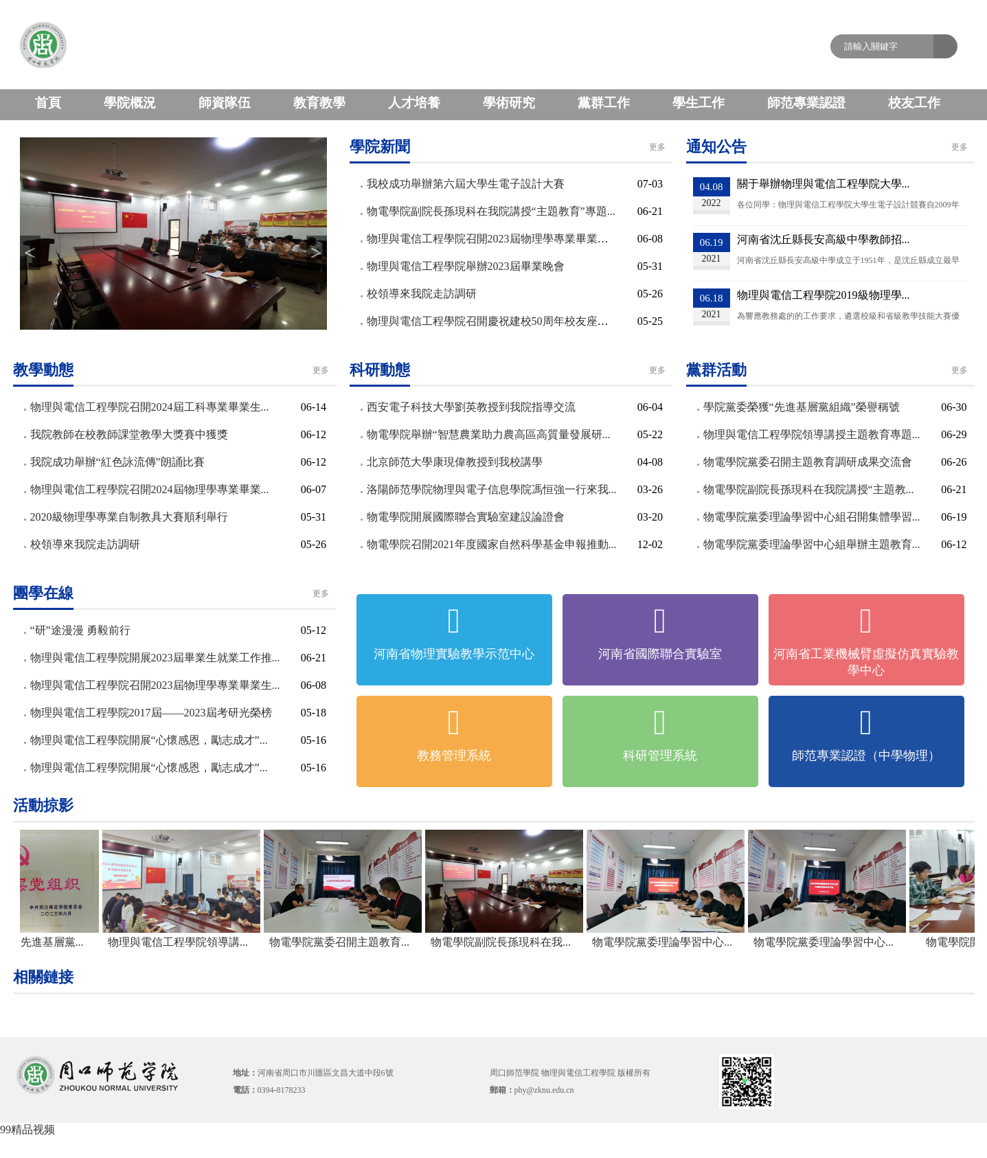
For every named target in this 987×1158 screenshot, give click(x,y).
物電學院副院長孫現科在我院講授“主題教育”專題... (491, 211)
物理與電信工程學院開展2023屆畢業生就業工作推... (155, 657)
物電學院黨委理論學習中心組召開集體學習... (811, 517)
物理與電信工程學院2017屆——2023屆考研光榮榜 (151, 712)
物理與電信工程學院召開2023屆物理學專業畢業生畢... (497, 239)
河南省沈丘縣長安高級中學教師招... (823, 239)
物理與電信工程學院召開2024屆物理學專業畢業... (149, 489)
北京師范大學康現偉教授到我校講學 (455, 462)
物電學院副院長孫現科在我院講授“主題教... (808, 489)
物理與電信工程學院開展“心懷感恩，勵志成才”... (149, 740)
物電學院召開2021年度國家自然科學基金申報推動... (492, 544)
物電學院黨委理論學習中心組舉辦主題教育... (811, 544)
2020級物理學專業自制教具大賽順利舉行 (129, 517)
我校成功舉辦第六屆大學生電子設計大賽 (466, 184)
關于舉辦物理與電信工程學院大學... (823, 184)
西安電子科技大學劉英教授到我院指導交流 (471, 407)
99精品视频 (27, 1129)
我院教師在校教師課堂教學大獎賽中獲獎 (129, 434)
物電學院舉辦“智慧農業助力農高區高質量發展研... (489, 434)
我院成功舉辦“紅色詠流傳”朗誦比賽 (117, 462)
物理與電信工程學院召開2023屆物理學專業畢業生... (155, 685)
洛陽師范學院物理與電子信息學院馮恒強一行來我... (492, 489)
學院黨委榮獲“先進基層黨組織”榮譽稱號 (801, 407)
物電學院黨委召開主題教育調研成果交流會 (807, 462)
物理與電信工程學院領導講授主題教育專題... (811, 434)
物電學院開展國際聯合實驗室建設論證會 (466, 517)
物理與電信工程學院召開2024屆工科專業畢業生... (149, 407)
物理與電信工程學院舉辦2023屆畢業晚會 (466, 266)
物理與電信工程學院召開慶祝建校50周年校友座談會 (493, 321)
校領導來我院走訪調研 (422, 293)
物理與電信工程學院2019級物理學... (823, 295)
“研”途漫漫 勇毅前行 (80, 630)
